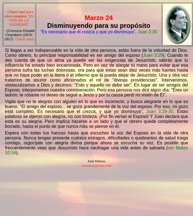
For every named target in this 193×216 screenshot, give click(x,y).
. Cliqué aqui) (19, 35)
